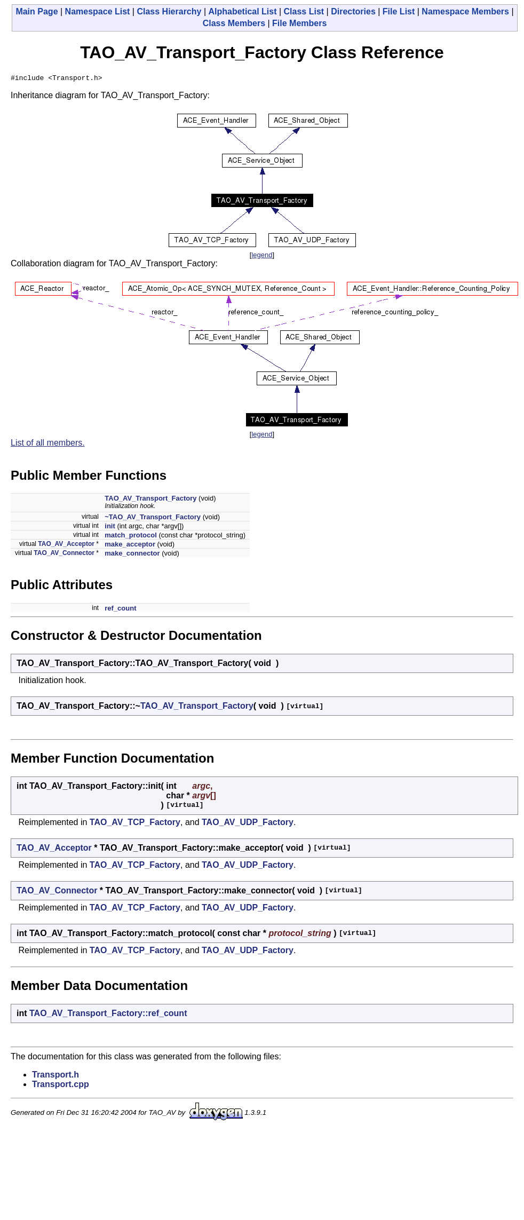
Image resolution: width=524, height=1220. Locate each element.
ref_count (120, 610)
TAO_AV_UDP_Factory (247, 823)
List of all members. (48, 444)
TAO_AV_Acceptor (66, 545)
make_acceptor (130, 546)
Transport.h (55, 1076)
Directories (353, 11)
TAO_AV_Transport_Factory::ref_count (108, 1014)
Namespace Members (465, 11)
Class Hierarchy (169, 11)
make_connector (132, 555)
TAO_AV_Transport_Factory (150, 500)
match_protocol (131, 537)
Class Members (234, 23)
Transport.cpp (60, 1085)
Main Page (36, 11)
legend (261, 256)
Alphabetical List (242, 11)
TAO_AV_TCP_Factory (135, 823)
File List (399, 11)
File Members (299, 23)
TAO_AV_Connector (64, 554)
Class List (304, 11)
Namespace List (97, 11)
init (110, 528)
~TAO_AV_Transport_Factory (153, 518)
